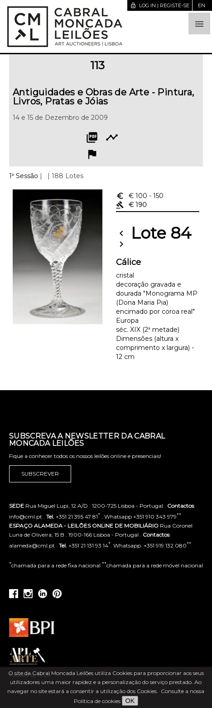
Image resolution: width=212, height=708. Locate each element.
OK (130, 700)
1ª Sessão (23, 176)
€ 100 (140, 196)
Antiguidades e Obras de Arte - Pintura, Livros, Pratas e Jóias (103, 97)
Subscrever (40, 474)
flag (92, 154)
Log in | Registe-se (159, 5)
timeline (112, 137)
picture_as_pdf (92, 137)
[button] (199, 23)
